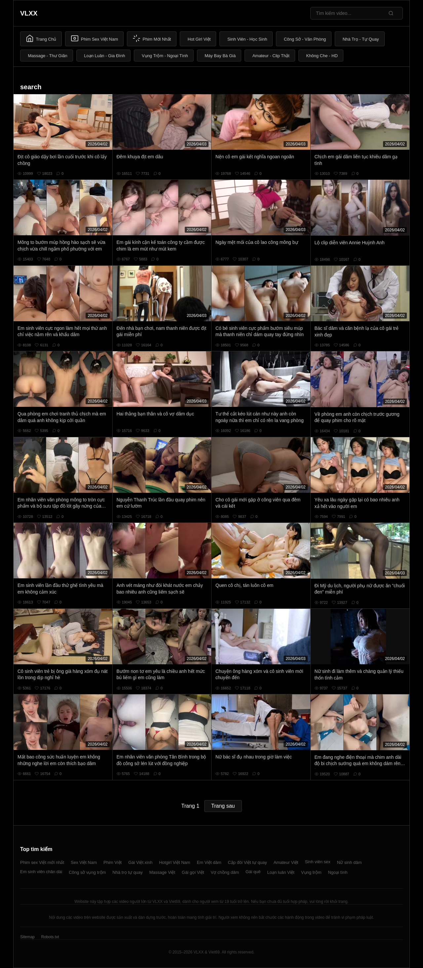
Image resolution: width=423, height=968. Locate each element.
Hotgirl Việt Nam (174, 862)
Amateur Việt (286, 862)
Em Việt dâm (209, 862)
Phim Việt (112, 862)
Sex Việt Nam (84, 862)
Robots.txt (50, 937)
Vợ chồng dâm (225, 872)
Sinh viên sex (317, 861)
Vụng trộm (311, 872)
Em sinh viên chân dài (41, 871)
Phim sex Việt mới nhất (42, 862)
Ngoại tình (337, 872)
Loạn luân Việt (280, 872)
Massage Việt (162, 872)
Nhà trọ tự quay (127, 872)
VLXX (28, 13)
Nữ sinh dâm (349, 862)
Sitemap (27, 937)
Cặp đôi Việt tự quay (247, 862)
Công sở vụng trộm (87, 872)
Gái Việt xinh (140, 862)
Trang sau (223, 806)
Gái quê (253, 871)
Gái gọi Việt (193, 872)
